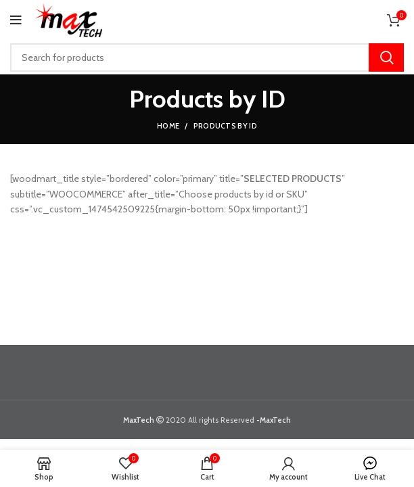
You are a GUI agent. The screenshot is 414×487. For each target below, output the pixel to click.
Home (168, 126)
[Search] (207, 57)
